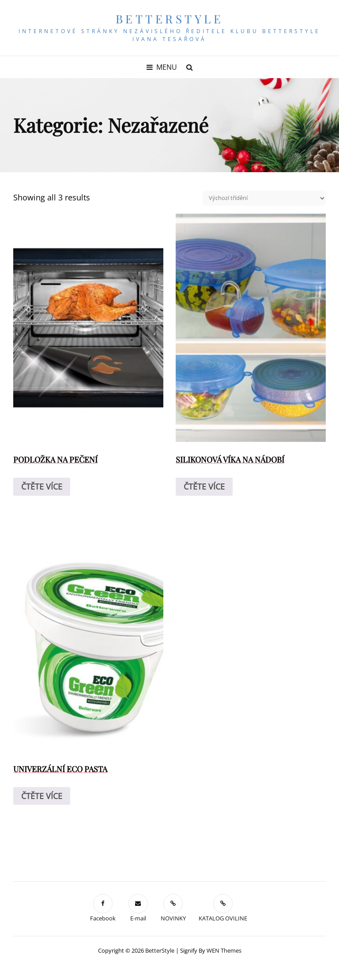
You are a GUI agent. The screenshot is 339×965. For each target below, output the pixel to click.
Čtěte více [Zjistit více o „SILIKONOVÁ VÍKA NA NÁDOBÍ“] (204, 486)
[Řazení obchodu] (264, 198)
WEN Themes (224, 950)
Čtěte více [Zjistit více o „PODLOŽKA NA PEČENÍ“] (41, 486)
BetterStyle (170, 18)
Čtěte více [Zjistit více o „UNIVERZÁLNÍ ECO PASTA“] (41, 796)
